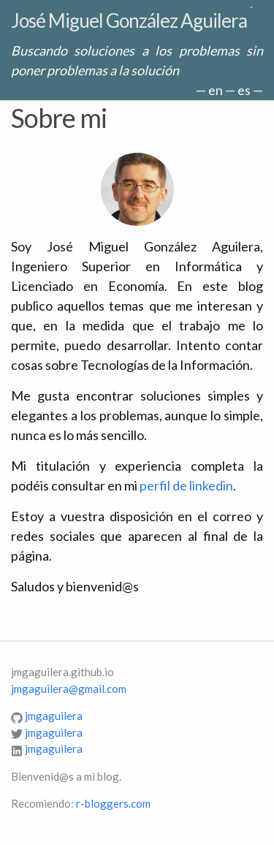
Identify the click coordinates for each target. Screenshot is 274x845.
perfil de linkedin (186, 485)
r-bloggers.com (113, 803)
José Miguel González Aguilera (129, 20)
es (244, 90)
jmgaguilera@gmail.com (68, 688)
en (215, 90)
